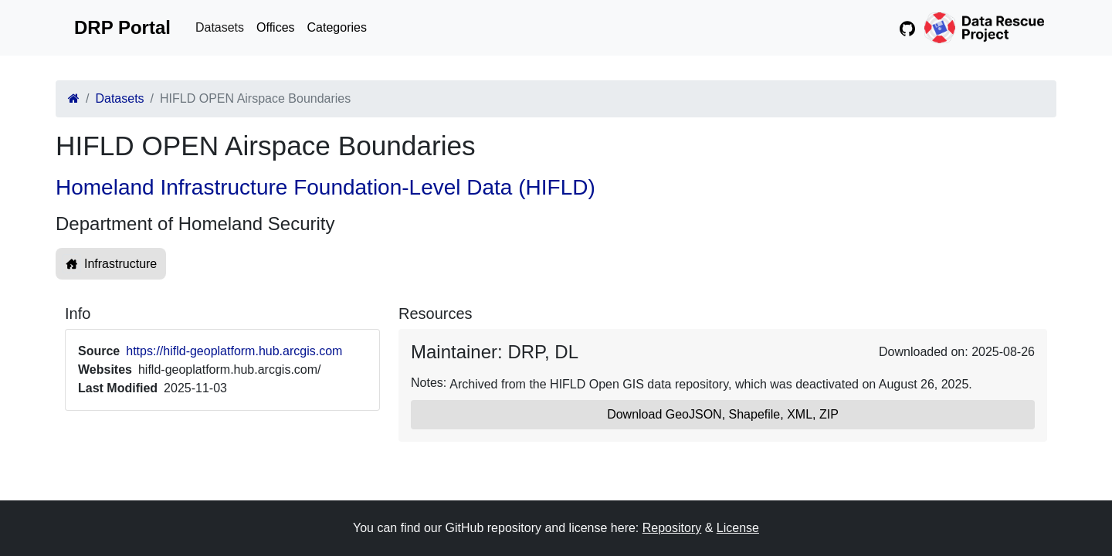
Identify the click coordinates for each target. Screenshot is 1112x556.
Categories (337, 27)
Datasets (219, 27)
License (738, 527)
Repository (671, 527)
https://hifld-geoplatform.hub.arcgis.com (234, 351)
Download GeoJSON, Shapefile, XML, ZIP (723, 414)
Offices (275, 27)
